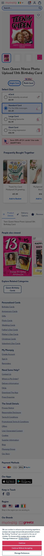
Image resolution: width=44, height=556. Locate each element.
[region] (22, 541)
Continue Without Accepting (22, 548)
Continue (22, 543)
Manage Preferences (22, 553)
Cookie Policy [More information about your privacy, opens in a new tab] (24, 538)
